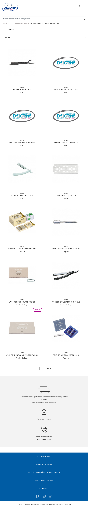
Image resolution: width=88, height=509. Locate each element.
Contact (44, 488)
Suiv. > (48, 368)
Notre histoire (44, 456)
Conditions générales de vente (44, 472)
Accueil (4, 24)
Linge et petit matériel (21, 24)
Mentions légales (44, 480)
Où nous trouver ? (44, 464)
